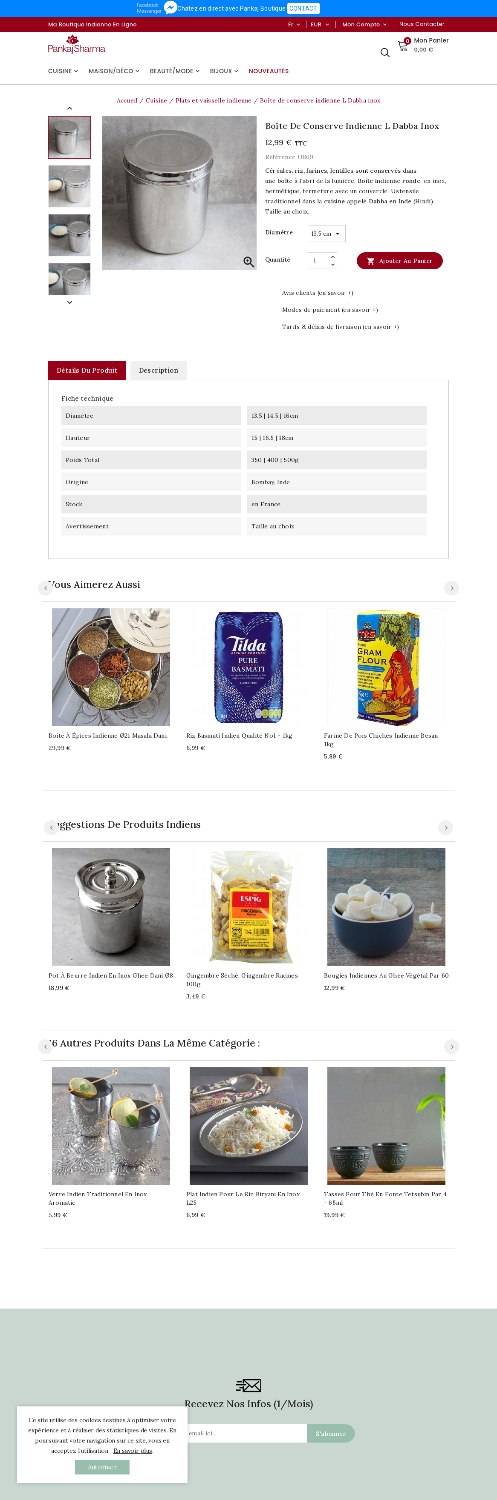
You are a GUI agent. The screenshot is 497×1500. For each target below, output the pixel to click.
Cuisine (64, 71)
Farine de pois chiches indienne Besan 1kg (381, 740)
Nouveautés (269, 71)
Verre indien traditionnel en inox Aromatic (98, 1198)
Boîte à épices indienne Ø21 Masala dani (108, 735)
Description (158, 370)
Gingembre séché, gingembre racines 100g (242, 980)
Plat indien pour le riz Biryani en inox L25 (243, 1198)
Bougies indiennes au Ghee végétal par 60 (386, 975)
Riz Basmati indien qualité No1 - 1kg (239, 735)
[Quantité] (318, 260)
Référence (280, 157)
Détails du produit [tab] (87, 370)
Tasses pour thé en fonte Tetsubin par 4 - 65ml (385, 1198)
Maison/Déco (115, 71)
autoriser (102, 1467)
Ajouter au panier (400, 260)
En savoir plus (132, 1450)
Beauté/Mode (176, 71)
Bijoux (225, 71)
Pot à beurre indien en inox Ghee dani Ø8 (111, 975)
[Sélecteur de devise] (327, 24)
